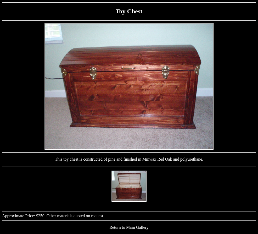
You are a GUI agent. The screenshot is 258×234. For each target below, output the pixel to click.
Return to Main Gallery (129, 227)
